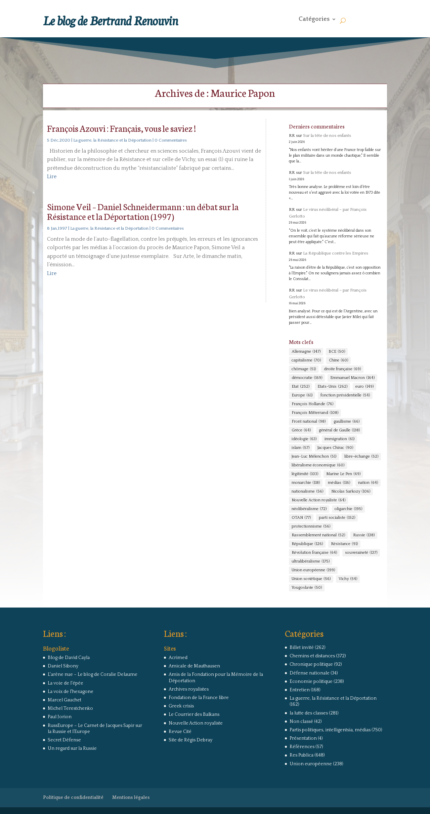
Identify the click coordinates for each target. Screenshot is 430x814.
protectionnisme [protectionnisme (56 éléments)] (311, 527)
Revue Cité (180, 731)
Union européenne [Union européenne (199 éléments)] (313, 570)
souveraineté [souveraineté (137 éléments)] (361, 553)
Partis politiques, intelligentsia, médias (330, 730)
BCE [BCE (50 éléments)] (337, 352)
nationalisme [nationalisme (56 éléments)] (307, 492)
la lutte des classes (309, 713)
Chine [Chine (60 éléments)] (338, 360)
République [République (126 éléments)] (307, 544)
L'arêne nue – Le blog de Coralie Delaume (92, 674)
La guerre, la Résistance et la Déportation (112, 140)
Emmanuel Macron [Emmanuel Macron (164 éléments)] (352, 378)
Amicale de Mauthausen (194, 666)
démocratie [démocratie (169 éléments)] (307, 378)
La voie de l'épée (65, 683)
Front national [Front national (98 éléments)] (309, 422)
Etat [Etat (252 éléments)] (300, 387)
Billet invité (302, 647)
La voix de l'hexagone (70, 691)
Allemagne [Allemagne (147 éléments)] (306, 352)
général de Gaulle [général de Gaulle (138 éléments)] (339, 430)
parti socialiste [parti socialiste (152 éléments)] (337, 518)
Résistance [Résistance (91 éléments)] (344, 544)
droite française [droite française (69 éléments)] (342, 369)
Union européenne (311, 764)
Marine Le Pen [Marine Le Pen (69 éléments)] (343, 474)
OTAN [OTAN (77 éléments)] (301, 518)
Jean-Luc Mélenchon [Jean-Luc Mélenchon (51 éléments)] (314, 457)
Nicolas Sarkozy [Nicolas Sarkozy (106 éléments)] (350, 492)
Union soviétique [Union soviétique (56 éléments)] (311, 579)
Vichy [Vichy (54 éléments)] (348, 579)
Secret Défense (64, 740)
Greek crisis (181, 706)
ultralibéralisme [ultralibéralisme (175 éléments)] (311, 561)
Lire (51, 176)
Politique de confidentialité (73, 797)
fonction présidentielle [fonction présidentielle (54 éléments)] (345, 395)
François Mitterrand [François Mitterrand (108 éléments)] (315, 413)
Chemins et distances (312, 656)
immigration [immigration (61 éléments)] (339, 439)
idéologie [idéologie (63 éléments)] (304, 439)
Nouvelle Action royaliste (196, 723)
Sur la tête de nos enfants (327, 135)
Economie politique (311, 681)
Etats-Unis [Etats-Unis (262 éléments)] (332, 387)
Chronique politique (311, 664)
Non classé (301, 721)
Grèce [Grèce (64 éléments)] (301, 430)
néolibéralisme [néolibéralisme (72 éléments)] (309, 509)
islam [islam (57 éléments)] (300, 448)
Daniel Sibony (63, 666)
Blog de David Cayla (69, 657)
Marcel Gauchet (64, 700)
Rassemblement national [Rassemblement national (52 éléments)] (318, 535)
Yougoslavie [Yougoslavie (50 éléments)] (307, 588)
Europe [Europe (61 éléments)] (302, 395)
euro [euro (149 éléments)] (364, 387)
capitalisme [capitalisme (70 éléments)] (306, 360)
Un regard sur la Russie (72, 748)
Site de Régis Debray (190, 740)
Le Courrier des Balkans (194, 714)
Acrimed (178, 657)
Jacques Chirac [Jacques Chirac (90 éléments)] (335, 448)
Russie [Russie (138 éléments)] (364, 535)
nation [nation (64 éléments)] (368, 483)
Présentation (303, 738)
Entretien (300, 690)
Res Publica (301, 755)
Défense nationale (310, 673)
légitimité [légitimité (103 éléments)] (305, 474)
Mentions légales (131, 797)
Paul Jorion (60, 717)
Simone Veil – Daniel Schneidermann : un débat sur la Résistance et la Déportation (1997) (143, 211)
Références (302, 746)
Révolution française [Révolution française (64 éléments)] (314, 553)
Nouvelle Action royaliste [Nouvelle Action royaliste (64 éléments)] (318, 500)
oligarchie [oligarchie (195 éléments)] (348, 509)
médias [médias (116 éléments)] (339, 483)
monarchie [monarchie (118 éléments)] (306, 483)
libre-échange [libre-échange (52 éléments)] (361, 457)
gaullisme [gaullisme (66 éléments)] (346, 422)
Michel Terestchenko (70, 708)
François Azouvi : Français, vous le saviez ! (121, 128)
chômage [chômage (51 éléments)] (304, 369)
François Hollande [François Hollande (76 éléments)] (312, 404)
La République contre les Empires (335, 253)
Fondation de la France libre (199, 697)
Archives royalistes (189, 689)
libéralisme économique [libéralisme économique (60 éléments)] (318, 465)
